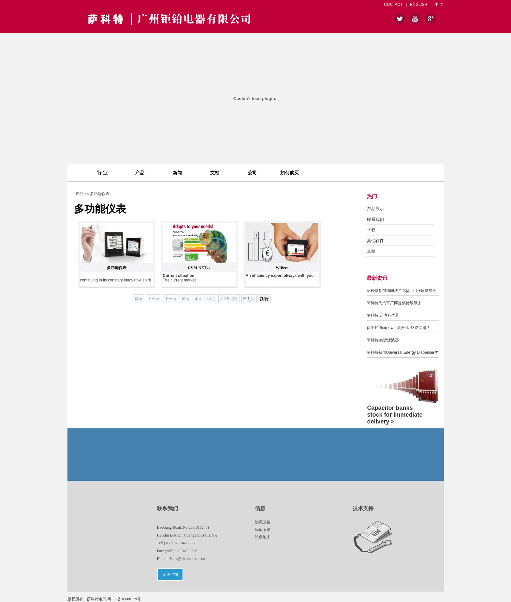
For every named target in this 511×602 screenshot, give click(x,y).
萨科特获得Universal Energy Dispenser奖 (403, 352)
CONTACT (393, 4)
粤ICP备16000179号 (124, 599)
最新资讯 (377, 278)
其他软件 (375, 240)
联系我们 (375, 219)
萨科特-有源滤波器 (383, 340)
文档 (371, 251)
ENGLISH (418, 4)
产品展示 (375, 208)
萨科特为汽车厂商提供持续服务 (394, 303)
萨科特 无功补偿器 (383, 315)
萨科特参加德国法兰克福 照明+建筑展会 (401, 290)
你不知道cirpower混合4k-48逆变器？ (398, 327)
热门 (372, 196)
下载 (371, 229)
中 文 (439, 4)
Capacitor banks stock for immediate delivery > (395, 415)
